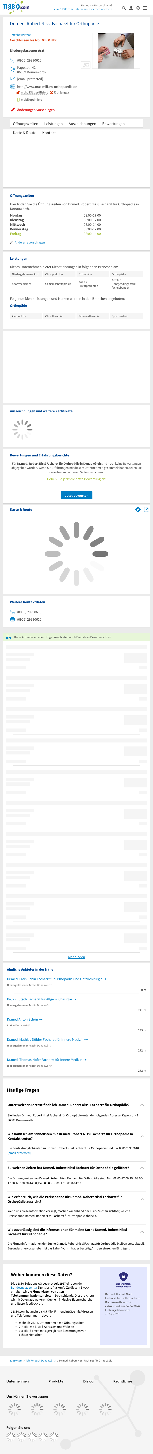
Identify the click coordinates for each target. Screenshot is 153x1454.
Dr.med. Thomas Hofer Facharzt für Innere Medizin (44, 1059)
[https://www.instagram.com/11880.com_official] (21, 1436)
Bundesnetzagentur (24, 1287)
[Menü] (146, 8)
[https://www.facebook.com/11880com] (10, 1436)
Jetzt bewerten (76, 495)
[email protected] (19, 1153)
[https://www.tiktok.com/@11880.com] (32, 1436)
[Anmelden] (132, 8)
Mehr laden (76, 957)
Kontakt (49, 132)
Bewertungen (113, 123)
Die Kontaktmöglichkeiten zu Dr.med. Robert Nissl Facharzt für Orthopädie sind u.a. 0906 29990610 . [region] (73, 1150)
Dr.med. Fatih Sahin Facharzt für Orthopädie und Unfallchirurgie (54, 979)
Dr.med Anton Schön (22, 1019)
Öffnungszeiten (25, 123)
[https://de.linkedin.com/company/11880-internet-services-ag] (43, 1436)
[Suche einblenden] (125, 8)
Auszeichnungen (82, 123)
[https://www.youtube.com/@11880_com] (53, 1436)
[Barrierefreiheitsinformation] (139, 8)
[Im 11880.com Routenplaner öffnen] (138, 509)
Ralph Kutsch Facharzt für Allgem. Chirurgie (39, 999)
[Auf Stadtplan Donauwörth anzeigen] (146, 509)
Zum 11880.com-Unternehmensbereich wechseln (83, 9)
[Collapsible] (142, 1105)
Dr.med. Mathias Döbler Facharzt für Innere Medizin (45, 1039)
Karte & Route (24, 132)
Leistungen (53, 123)
